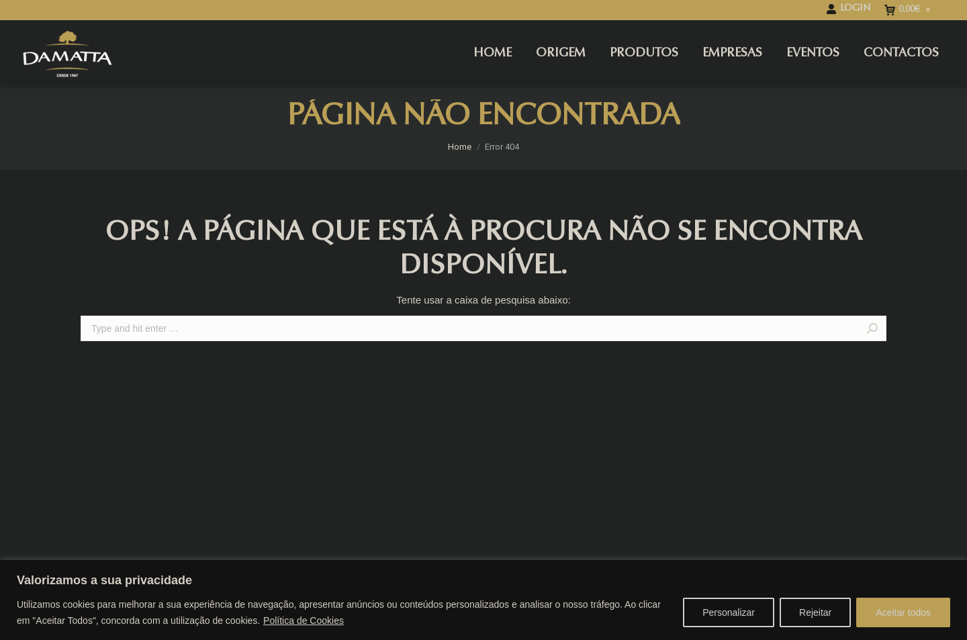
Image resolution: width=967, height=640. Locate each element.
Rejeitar (815, 612)
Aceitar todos (903, 612)
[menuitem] (492, 53)
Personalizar (728, 612)
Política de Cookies (303, 620)
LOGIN (848, 8)
